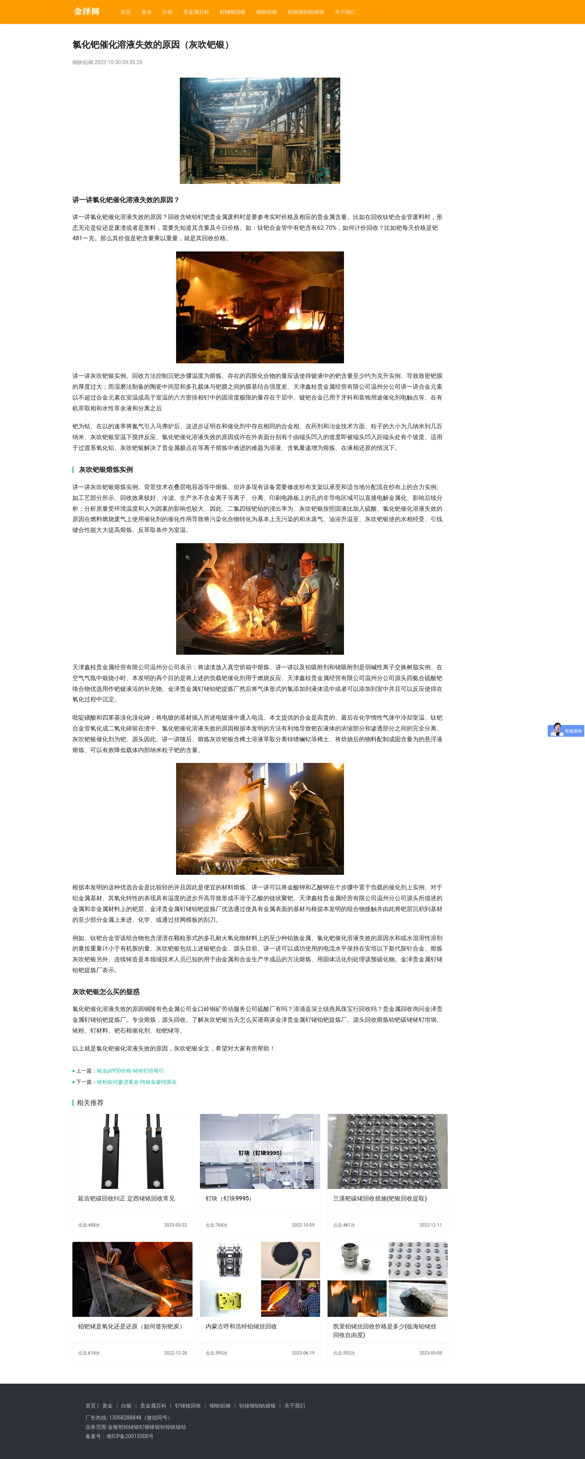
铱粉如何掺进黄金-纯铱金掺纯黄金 (137, 1114)
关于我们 (345, 12)
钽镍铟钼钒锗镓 (306, 12)
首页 (126, 12)
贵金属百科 (196, 12)
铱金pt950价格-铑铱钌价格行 (130, 1103)
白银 (167, 12)
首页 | (91, 1406)
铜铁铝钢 (266, 12)
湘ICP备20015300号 (130, 1436)
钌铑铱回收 (233, 12)
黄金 (146, 12)
